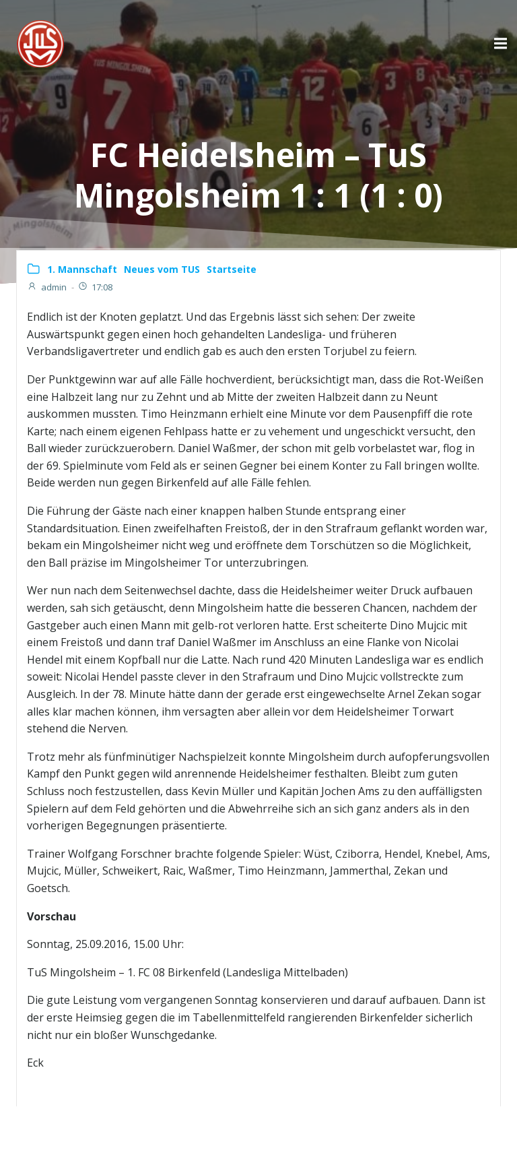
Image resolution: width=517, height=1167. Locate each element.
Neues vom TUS (162, 269)
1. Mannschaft (82, 269)
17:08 (94, 287)
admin (47, 287)
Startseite (231, 269)
